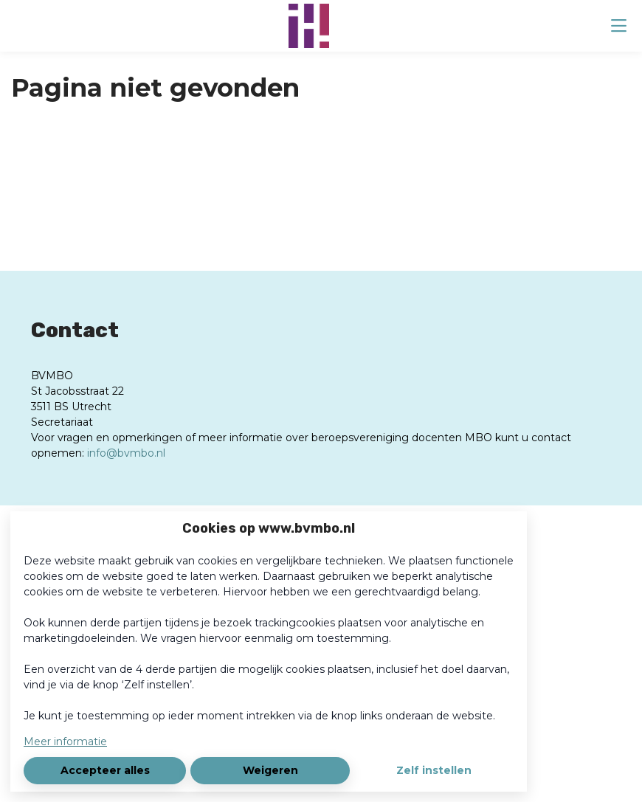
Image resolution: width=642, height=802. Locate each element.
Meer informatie (65, 741)
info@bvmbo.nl (126, 453)
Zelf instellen (434, 770)
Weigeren (270, 770)
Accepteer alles (105, 770)
